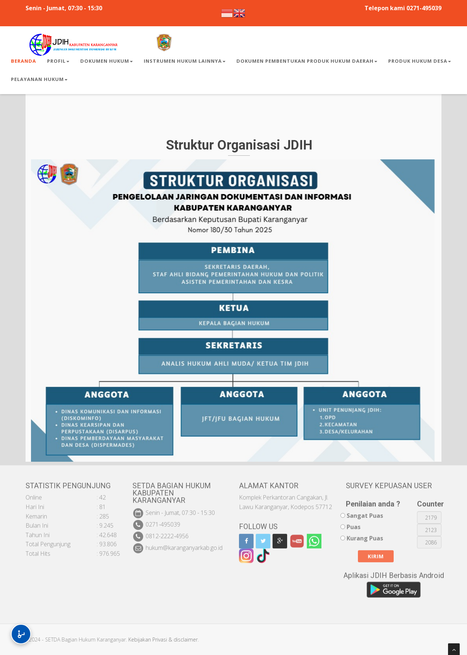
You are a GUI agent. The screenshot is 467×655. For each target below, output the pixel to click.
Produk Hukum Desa (419, 61)
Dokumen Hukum (106, 61)
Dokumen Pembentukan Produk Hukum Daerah (306, 61)
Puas (353, 522)
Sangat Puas (365, 511)
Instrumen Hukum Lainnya (184, 61)
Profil (58, 61)
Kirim (376, 551)
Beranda (23, 61)
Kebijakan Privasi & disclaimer (158, 639)
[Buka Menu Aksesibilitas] (21, 634)
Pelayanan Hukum (39, 79)
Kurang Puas (365, 533)
